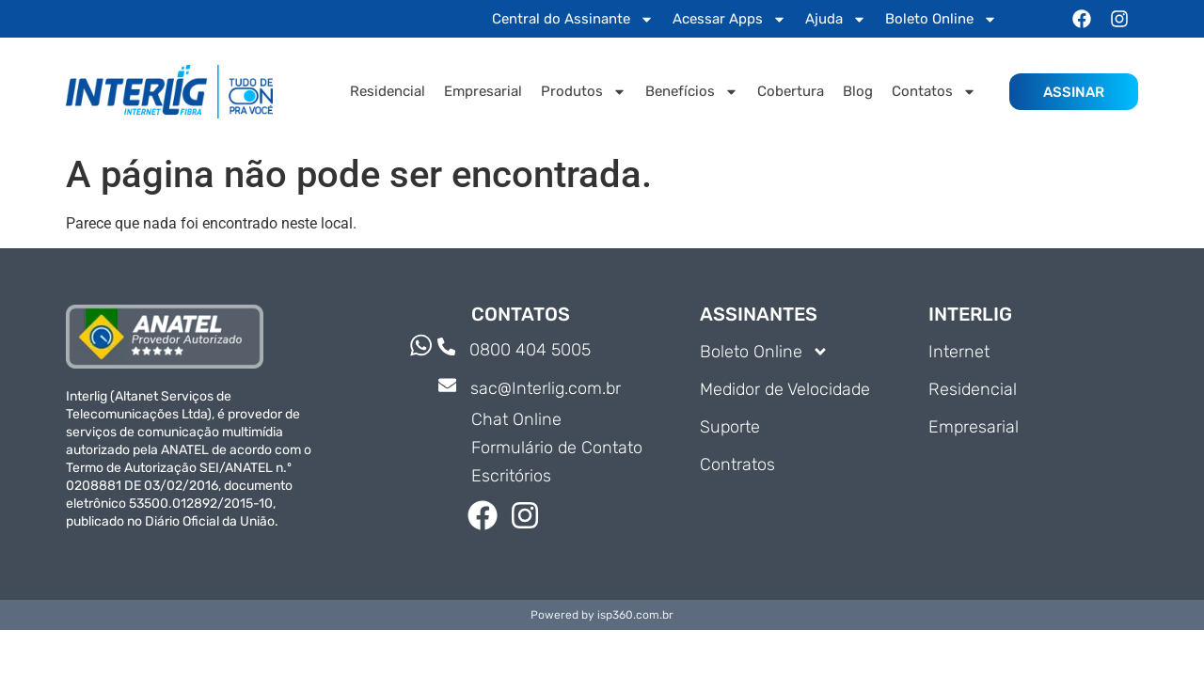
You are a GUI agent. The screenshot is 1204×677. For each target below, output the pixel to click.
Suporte (730, 427)
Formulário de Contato (556, 447)
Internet (959, 351)
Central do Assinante (573, 19)
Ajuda (835, 19)
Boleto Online (941, 19)
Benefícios (691, 91)
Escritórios (511, 475)
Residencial (387, 91)
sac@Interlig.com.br (546, 388)
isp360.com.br (635, 615)
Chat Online (516, 419)
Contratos (737, 464)
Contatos (934, 91)
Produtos (583, 91)
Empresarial (483, 91)
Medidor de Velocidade (785, 389)
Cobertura (790, 91)
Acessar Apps (729, 19)
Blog (858, 91)
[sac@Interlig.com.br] (447, 387)
